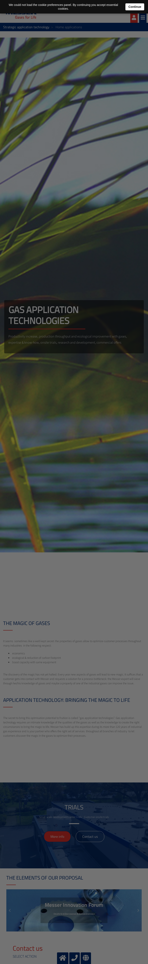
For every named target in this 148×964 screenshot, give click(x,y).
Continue (134, 6)
